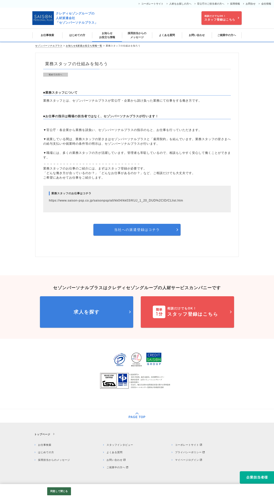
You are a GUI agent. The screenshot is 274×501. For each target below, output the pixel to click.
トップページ (42, 434)
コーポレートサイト (152, 3)
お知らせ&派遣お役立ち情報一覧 (84, 45)
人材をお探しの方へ (180, 3)
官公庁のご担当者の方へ (210, 3)
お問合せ (251, 3)
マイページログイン (187, 459)
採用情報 (235, 3)
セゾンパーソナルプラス (48, 45)
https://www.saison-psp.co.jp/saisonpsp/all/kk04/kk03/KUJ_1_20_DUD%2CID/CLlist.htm (116, 200)
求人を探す (87, 312)
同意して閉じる (59, 491)
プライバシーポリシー (188, 452)
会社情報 (266, 3)
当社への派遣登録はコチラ (137, 230)
